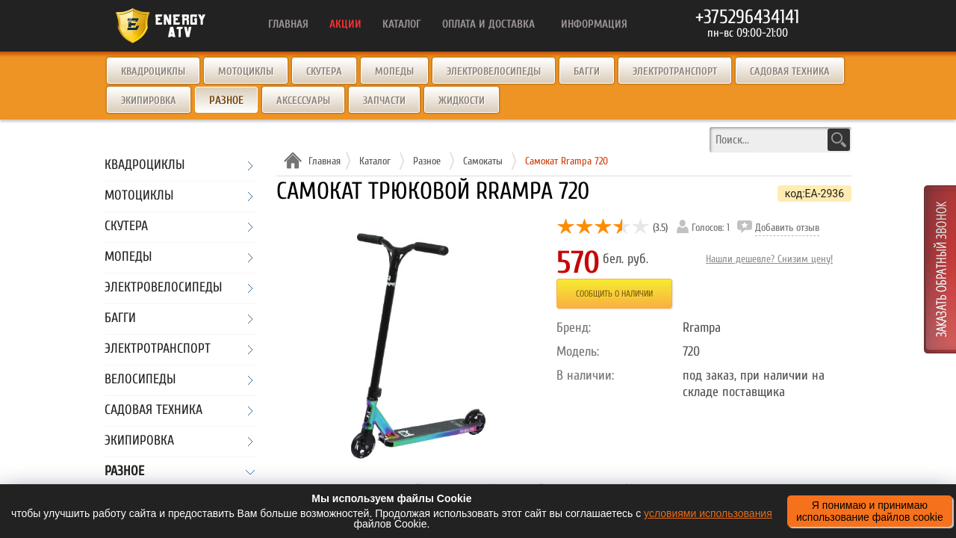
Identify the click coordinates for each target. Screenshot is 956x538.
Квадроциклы (153, 71)
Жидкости (461, 100)
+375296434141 (747, 17)
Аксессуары (303, 100)
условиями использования (708, 513)
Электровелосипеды (494, 71)
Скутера (324, 71)
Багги (587, 71)
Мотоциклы (245, 71)
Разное (124, 472)
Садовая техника (790, 71)
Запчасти (384, 100)
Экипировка (148, 100)
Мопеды (394, 71)
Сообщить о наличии (614, 293)
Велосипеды (140, 380)
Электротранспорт (675, 71)
